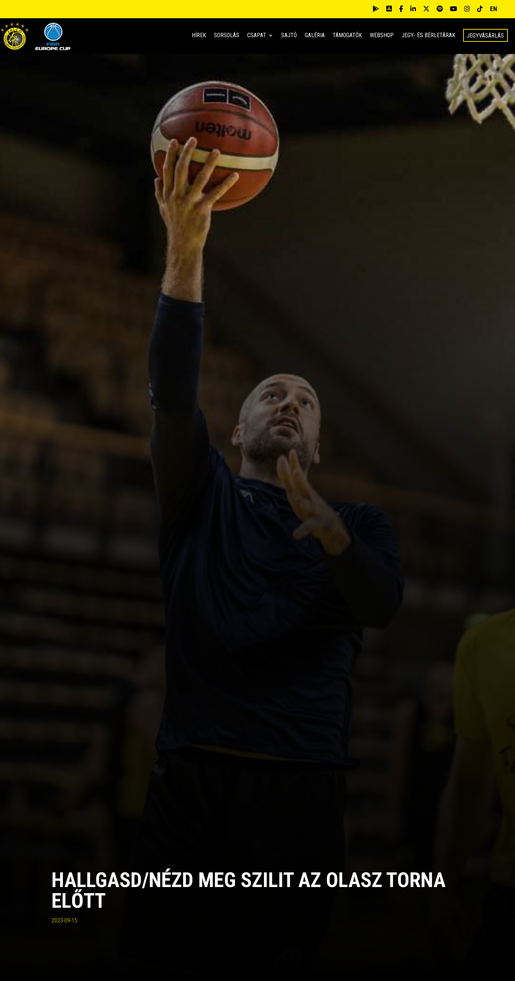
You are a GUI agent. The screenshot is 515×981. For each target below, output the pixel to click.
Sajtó (289, 36)
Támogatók (347, 36)
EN (493, 9)
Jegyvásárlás (485, 35)
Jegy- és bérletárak (428, 36)
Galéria (315, 36)
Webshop (382, 36)
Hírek (199, 36)
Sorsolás (226, 36)
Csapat (256, 36)
